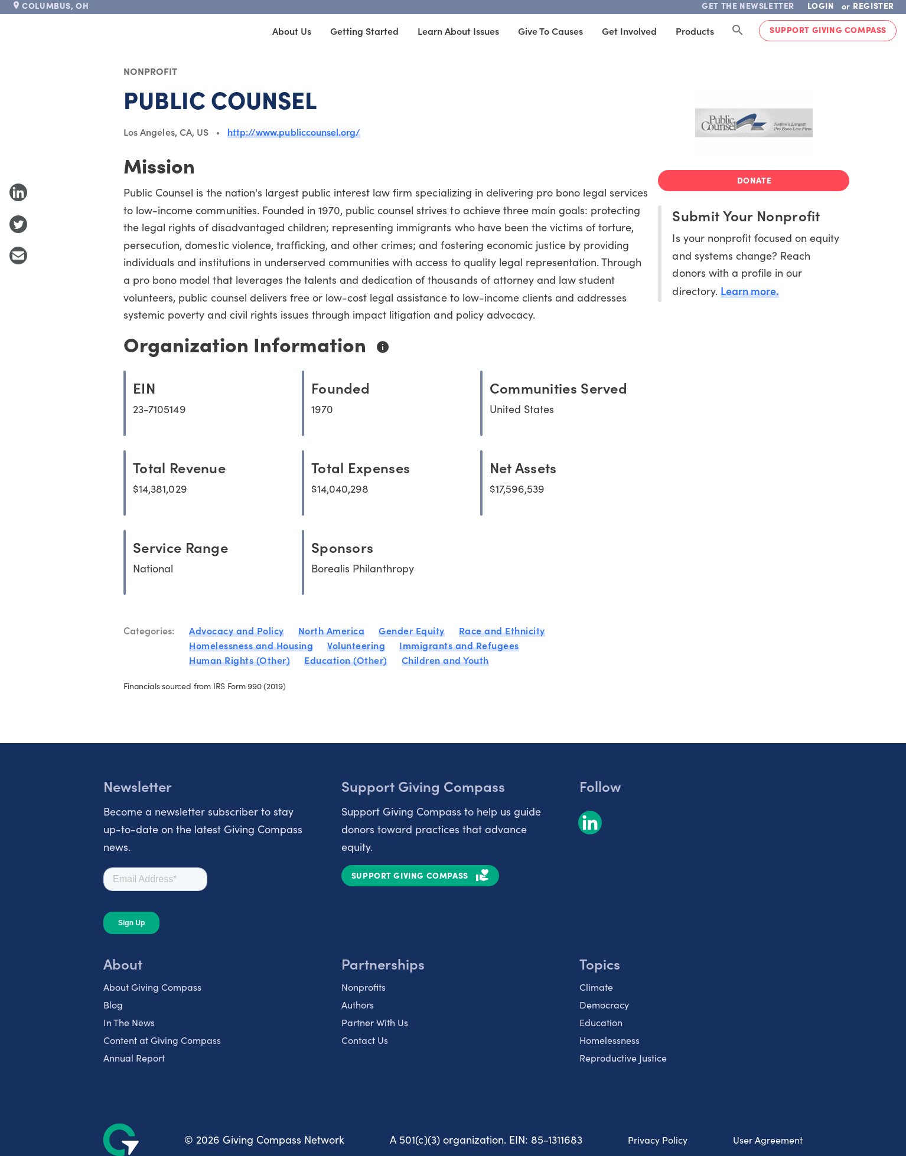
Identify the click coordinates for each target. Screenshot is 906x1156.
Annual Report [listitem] (134, 1058)
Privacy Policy (657, 1140)
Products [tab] (695, 30)
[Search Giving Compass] (738, 31)
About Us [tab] (291, 30)
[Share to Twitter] (18, 224)
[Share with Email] (18, 255)
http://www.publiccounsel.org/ (293, 131)
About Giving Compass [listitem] (152, 987)
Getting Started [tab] (364, 30)
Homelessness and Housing (251, 644)
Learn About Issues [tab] (458, 30)
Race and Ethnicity (502, 630)
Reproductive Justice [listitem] (623, 1058)
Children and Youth (445, 659)
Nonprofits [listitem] (363, 987)
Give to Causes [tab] (550, 30)
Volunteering (356, 644)
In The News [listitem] (129, 1022)
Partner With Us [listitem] (374, 1022)
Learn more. (750, 290)
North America (331, 630)
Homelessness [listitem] (609, 1040)
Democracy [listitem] (604, 1004)
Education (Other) (345, 659)
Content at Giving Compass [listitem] (162, 1040)
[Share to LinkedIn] (18, 192)
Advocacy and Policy (236, 630)
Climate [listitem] (596, 987)
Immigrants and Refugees (459, 644)
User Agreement (768, 1140)
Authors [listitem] (357, 1004)
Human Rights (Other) (239, 659)
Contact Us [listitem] (364, 1040)
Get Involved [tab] (629, 30)
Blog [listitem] (113, 1004)
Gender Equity (412, 630)
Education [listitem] (601, 1022)
